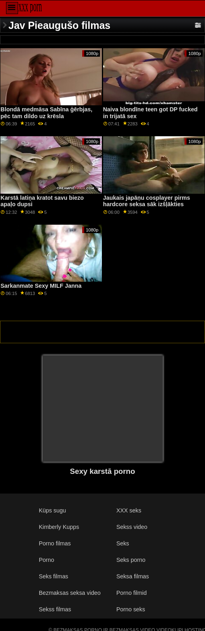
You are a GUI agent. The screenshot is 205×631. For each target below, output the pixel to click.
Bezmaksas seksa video (70, 593)
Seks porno (131, 560)
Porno (46, 560)
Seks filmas (53, 576)
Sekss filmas (55, 609)
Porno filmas (55, 543)
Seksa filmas (132, 576)
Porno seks (130, 609)
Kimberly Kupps (59, 527)
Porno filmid (131, 593)
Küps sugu (52, 510)
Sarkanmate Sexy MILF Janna (40, 286)
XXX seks (128, 510)
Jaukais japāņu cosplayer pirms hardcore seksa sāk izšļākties (146, 201)
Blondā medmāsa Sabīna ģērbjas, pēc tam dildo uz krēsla (46, 112)
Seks (122, 543)
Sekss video (131, 527)
